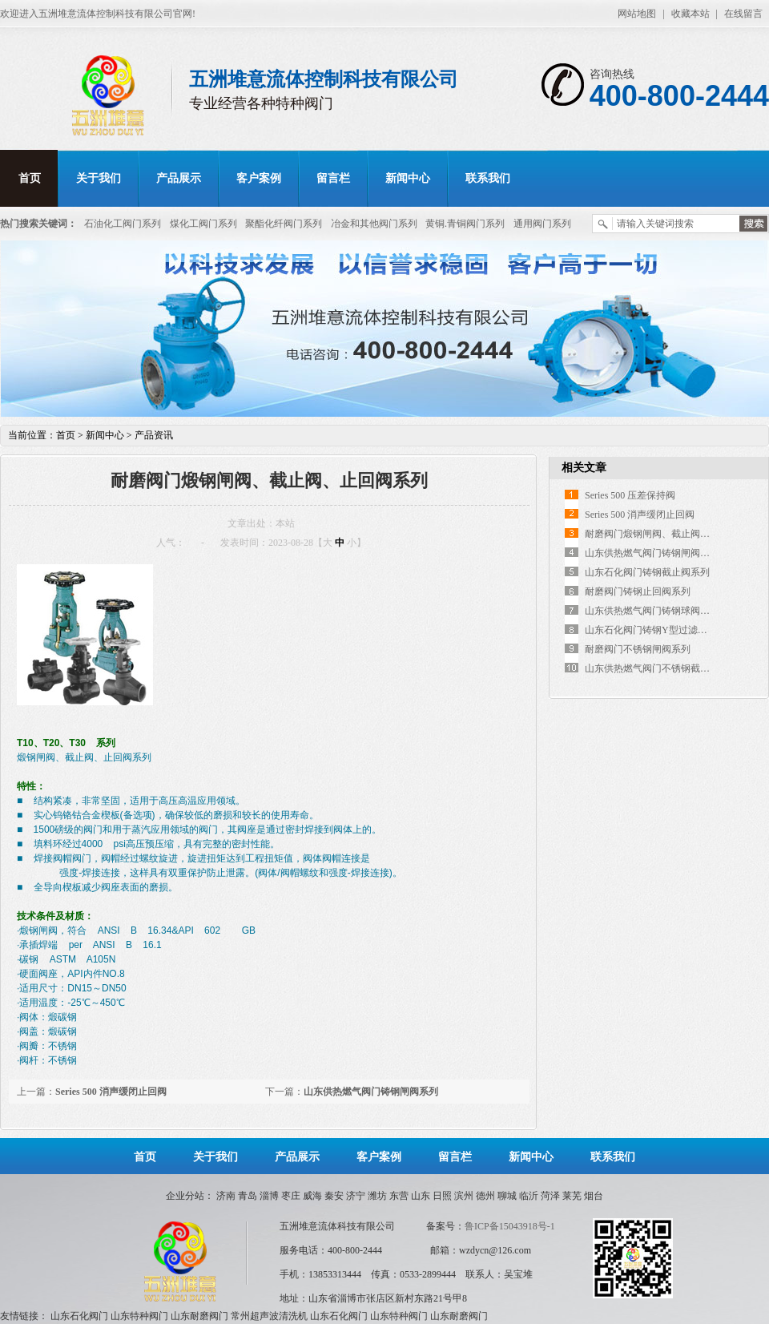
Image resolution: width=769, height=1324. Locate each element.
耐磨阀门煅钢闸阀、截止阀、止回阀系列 (671, 533)
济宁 (355, 1195)
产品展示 (178, 178)
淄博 (269, 1195)
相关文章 (584, 468)
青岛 (247, 1195)
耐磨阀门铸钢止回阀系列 (637, 591)
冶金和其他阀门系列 (374, 223)
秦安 (334, 1195)
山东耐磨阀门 (199, 1316)
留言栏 (333, 178)
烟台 (593, 1195)
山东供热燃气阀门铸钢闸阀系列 (371, 1091)
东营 (399, 1195)
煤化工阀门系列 (203, 223)
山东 (420, 1195)
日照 (442, 1195)
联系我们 (487, 178)
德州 (485, 1195)
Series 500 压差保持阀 (630, 495)
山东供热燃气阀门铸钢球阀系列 (652, 610)
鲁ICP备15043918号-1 (510, 1226)
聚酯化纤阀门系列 (283, 223)
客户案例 (258, 178)
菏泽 (550, 1195)
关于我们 (98, 178)
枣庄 (290, 1195)
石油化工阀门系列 (122, 223)
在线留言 (743, 13)
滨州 (463, 1195)
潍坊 (377, 1195)
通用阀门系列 (542, 223)
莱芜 (572, 1195)
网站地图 (637, 13)
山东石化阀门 (79, 1316)
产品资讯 (154, 435)
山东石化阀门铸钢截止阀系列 (647, 572)
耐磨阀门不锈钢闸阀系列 (637, 649)
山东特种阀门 (139, 1316)
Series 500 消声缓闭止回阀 (111, 1091)
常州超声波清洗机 (269, 1316)
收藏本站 (690, 13)
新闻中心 (407, 178)
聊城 (507, 1195)
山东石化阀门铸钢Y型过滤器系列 (656, 630)
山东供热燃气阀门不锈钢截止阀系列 (662, 668)
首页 (29, 178)
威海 (312, 1195)
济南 (226, 1195)
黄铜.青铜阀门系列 (465, 223)
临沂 (528, 1195)
